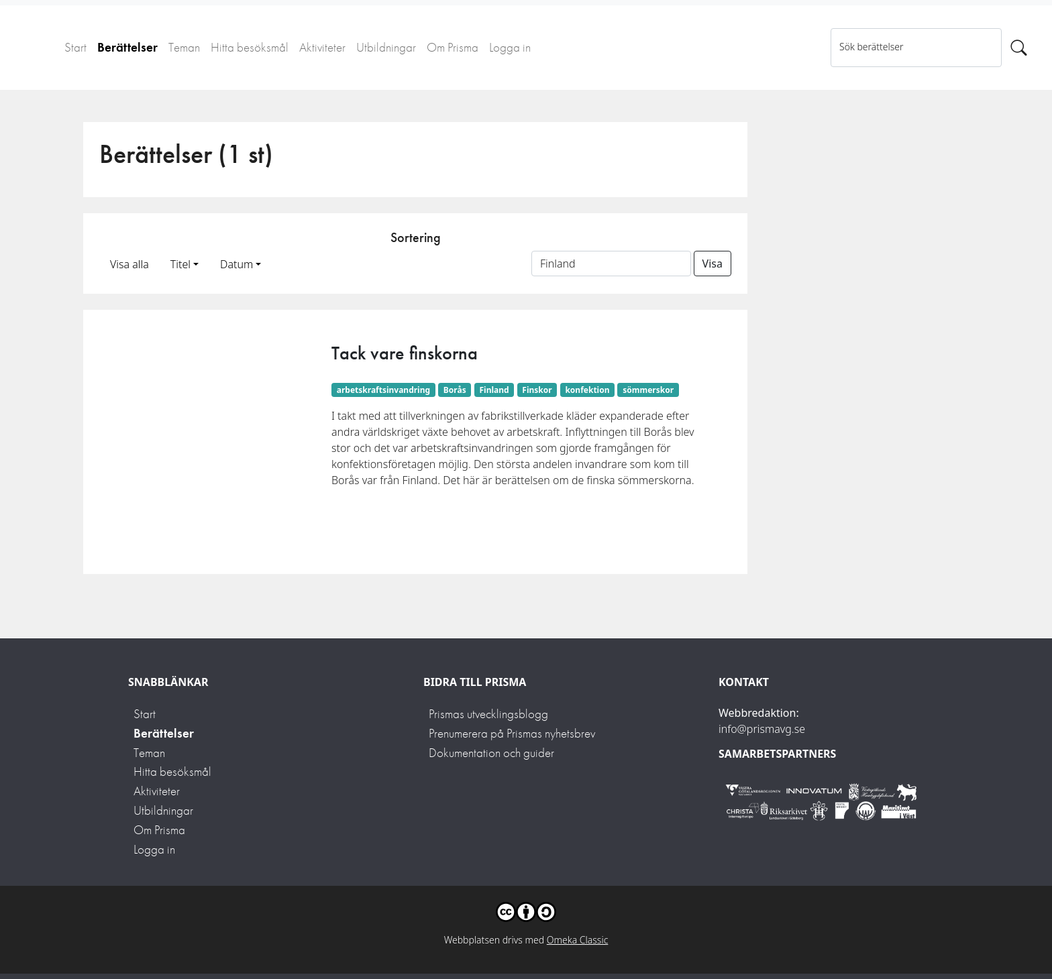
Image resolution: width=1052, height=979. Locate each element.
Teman (184, 47)
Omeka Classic (578, 939)
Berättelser (127, 47)
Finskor (536, 390)
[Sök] (1019, 47)
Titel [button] (180, 264)
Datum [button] (236, 264)
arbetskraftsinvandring (383, 390)
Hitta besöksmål (249, 47)
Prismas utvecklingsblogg (488, 713)
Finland (494, 390)
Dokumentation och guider (491, 752)
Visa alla (129, 264)
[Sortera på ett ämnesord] (611, 263)
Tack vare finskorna (404, 353)
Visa (712, 263)
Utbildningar (386, 47)
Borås (454, 390)
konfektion (587, 390)
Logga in (510, 47)
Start (75, 47)
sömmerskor (648, 390)
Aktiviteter (322, 47)
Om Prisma (452, 47)
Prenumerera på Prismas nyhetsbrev (512, 733)
